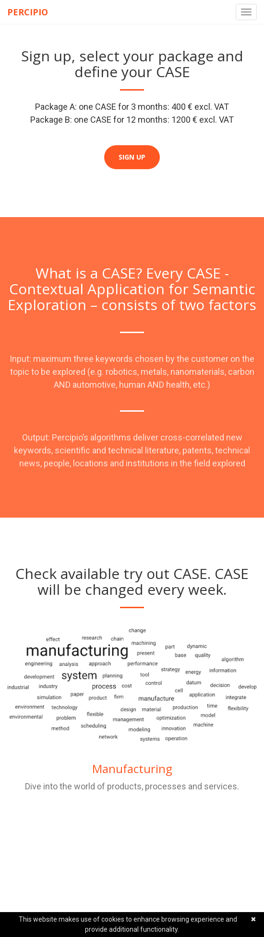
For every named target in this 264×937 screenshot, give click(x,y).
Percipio (27, 12)
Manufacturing (132, 768)
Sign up (132, 157)
